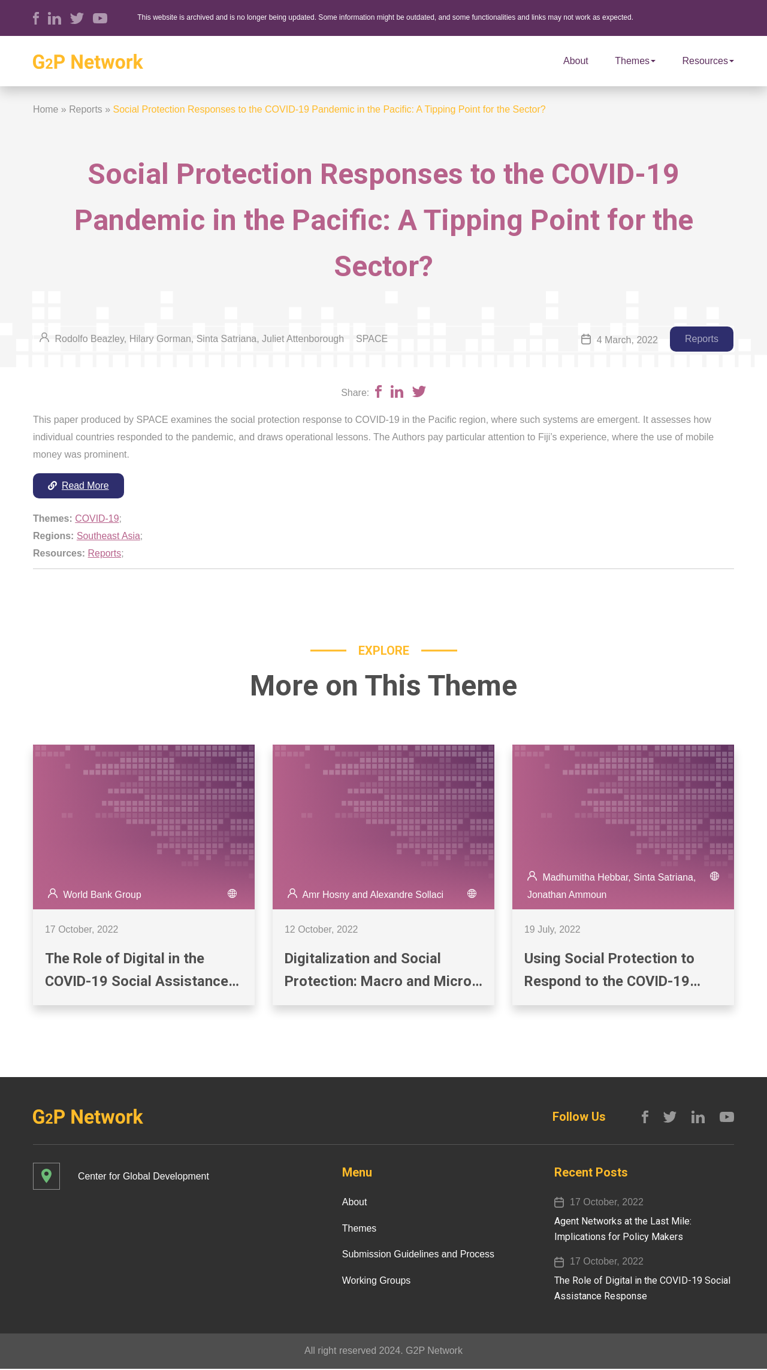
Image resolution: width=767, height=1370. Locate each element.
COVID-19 (97, 518)
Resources (708, 61)
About (575, 61)
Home (46, 109)
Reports (85, 109)
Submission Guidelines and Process (417, 1255)
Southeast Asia (109, 536)
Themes (635, 61)
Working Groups (375, 1282)
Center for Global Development (144, 1177)
